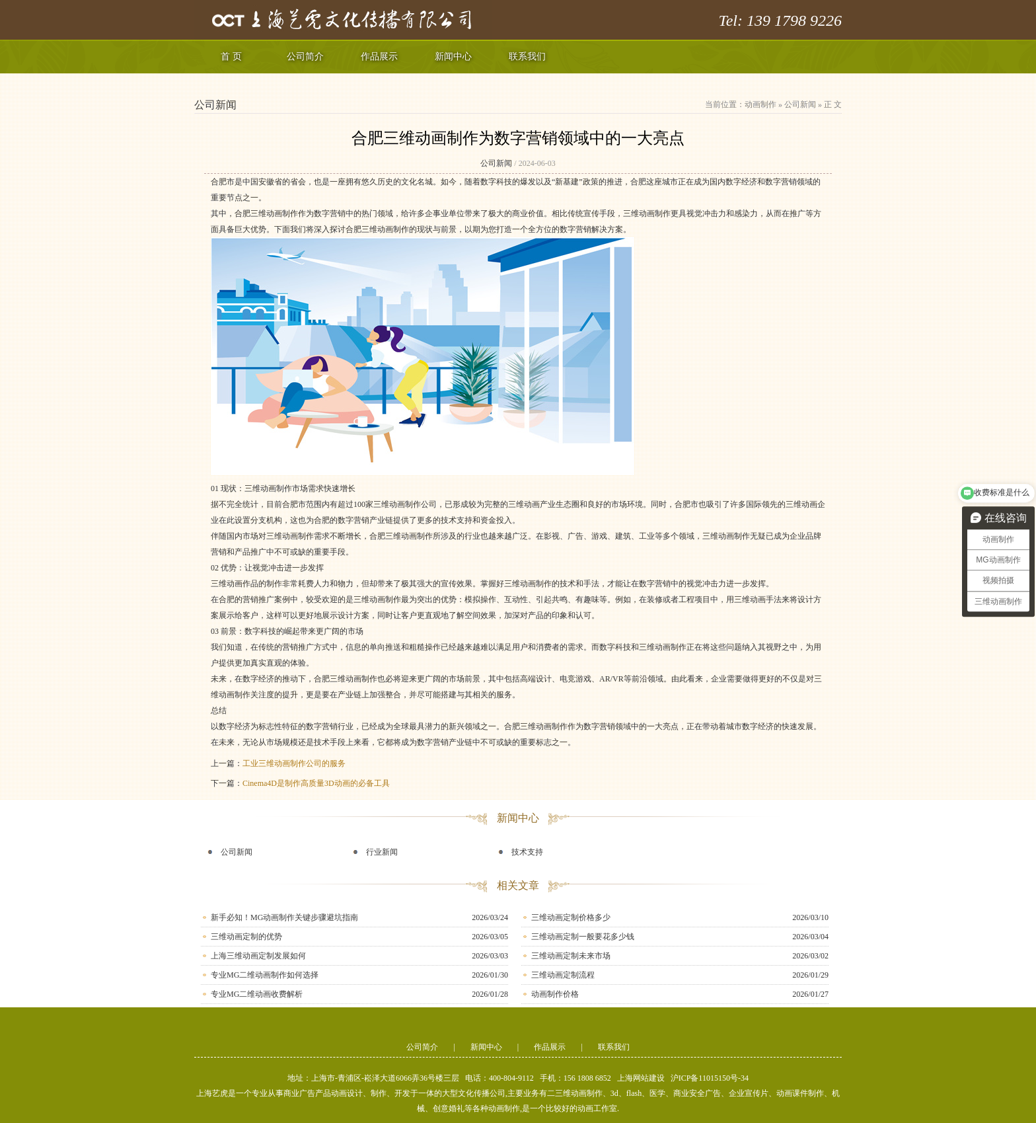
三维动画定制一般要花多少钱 (582, 936)
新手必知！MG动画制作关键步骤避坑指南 (284, 917)
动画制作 (760, 104)
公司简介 (305, 56)
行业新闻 (382, 852)
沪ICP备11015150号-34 (710, 1078)
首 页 (231, 56)
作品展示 (379, 56)
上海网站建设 (641, 1078)
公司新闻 (800, 104)
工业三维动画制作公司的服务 (294, 763)
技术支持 (527, 852)
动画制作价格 (555, 994)
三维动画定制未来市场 (570, 955)
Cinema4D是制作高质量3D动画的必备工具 (316, 783)
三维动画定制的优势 (246, 936)
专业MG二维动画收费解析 (257, 994)
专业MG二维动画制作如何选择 (264, 975)
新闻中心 (453, 56)
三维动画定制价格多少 (570, 917)
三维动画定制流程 (563, 975)
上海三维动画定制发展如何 (258, 955)
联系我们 (527, 56)
